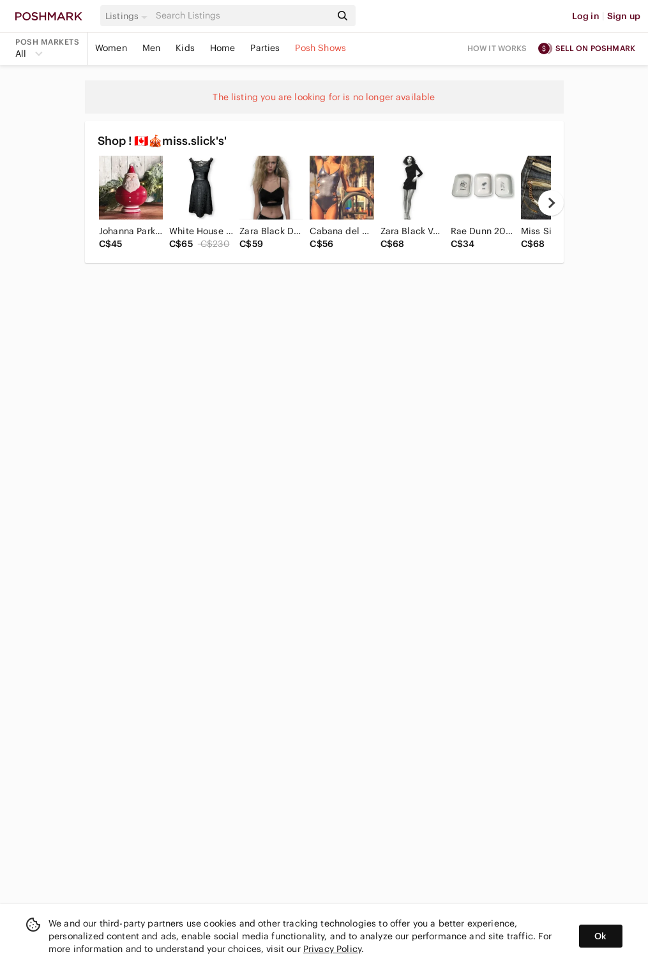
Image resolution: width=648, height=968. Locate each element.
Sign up (623, 16)
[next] (551, 203)
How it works (497, 48)
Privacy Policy (332, 949)
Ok (600, 936)
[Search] (242, 15)
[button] (128, 16)
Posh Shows (320, 48)
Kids (185, 48)
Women (111, 48)
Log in (585, 16)
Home (223, 48)
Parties (265, 48)
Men (151, 48)
